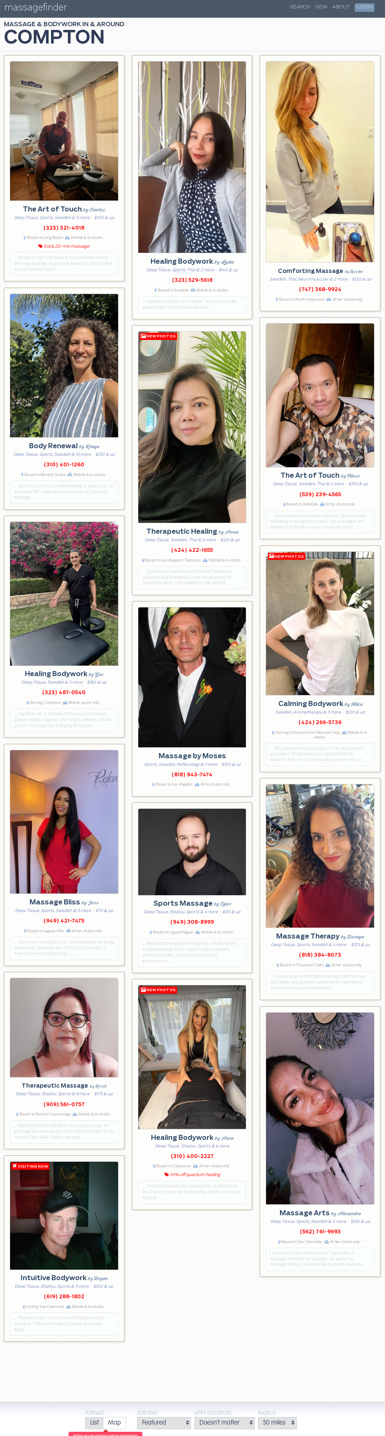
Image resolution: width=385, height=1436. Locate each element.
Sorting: (148, 1413)
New (321, 7)
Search (300, 7)
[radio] (94, 1423)
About (341, 7)
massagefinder (35, 9)
